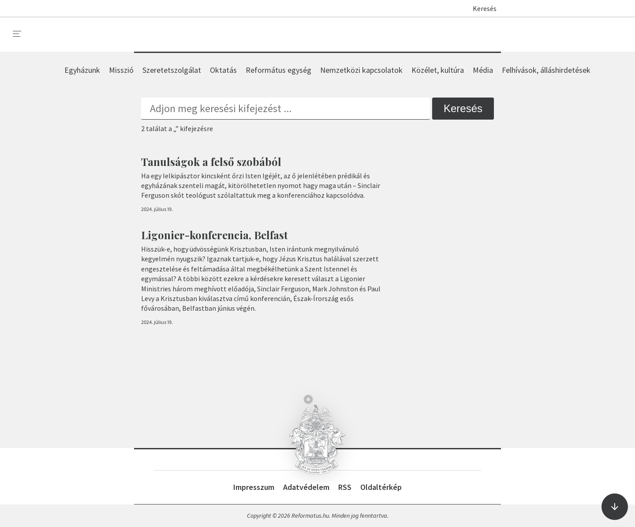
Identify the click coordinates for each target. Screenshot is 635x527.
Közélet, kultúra (437, 70)
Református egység (278, 70)
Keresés (480, 8)
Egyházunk (82, 70)
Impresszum (253, 487)
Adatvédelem (306, 487)
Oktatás (223, 70)
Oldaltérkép (381, 487)
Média (483, 70)
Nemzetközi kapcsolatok (361, 70)
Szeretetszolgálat (171, 70)
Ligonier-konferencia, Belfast (214, 235)
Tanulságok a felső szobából (211, 161)
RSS (344, 487)
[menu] (17, 34)
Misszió (121, 70)
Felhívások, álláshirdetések (546, 70)
